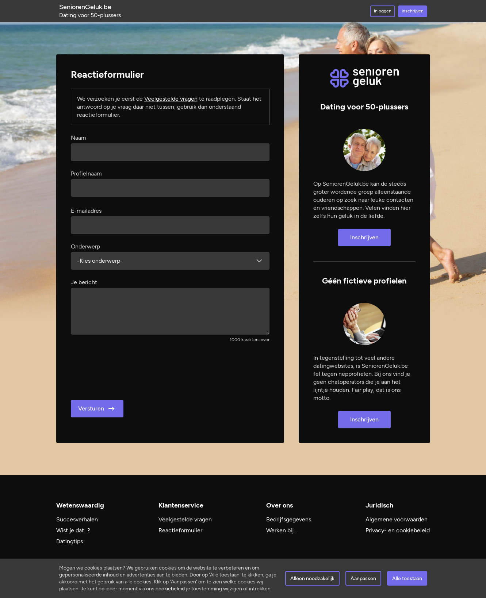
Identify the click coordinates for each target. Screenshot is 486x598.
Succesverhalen (77, 519)
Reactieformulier (180, 530)
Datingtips (69, 541)
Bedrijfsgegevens (288, 519)
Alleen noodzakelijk (312, 578)
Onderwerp (85, 246)
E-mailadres (86, 210)
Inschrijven (413, 10)
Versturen (97, 408)
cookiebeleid (170, 589)
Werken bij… (281, 530)
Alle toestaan (407, 578)
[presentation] (126, 369)
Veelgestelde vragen (171, 98)
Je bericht (84, 282)
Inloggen (382, 10)
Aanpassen (363, 578)
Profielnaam (86, 173)
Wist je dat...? (73, 530)
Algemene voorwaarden (397, 519)
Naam (78, 137)
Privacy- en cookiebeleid (398, 530)
